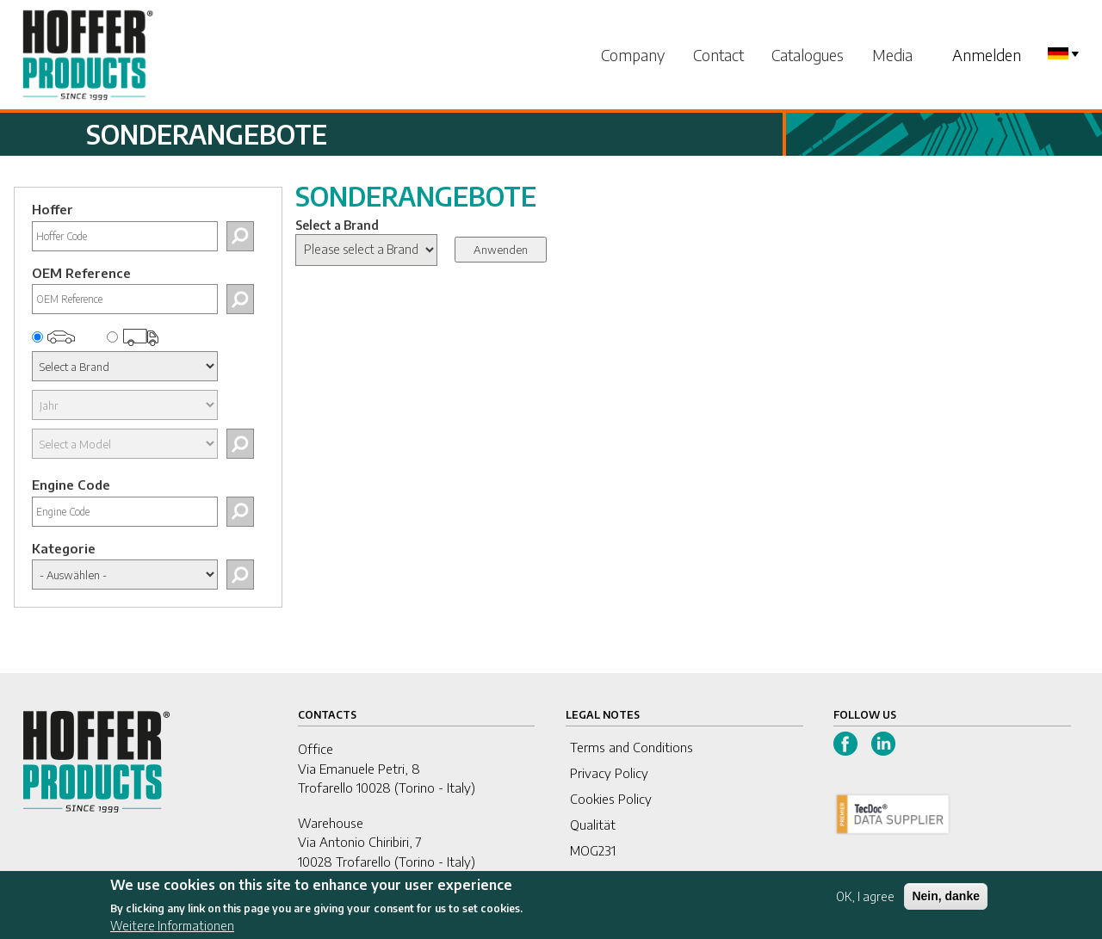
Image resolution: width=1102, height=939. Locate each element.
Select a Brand (337, 225)
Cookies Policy (611, 798)
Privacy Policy (609, 773)
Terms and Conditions (631, 747)
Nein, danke (946, 901)
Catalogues (807, 55)
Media (892, 55)
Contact (718, 55)
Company (633, 55)
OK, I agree (865, 901)
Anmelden (986, 55)
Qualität (593, 824)
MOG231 (593, 850)
